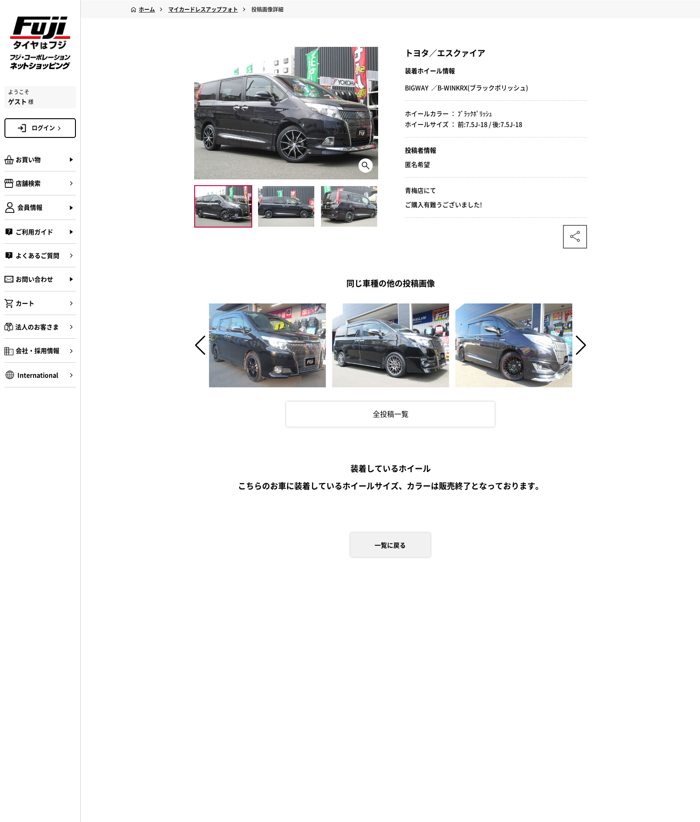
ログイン (48, 127)
